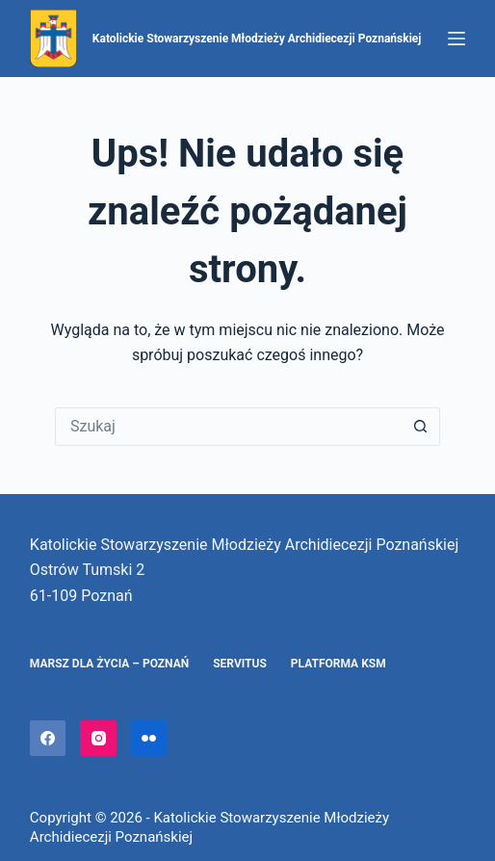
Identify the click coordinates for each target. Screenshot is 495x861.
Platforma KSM (338, 663)
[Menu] (456, 38)
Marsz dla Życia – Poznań (109, 663)
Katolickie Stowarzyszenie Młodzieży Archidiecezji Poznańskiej (257, 38)
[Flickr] (149, 738)
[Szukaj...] (228, 426)
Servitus (240, 663)
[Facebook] (48, 738)
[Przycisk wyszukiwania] (421, 426)
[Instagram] (98, 738)
